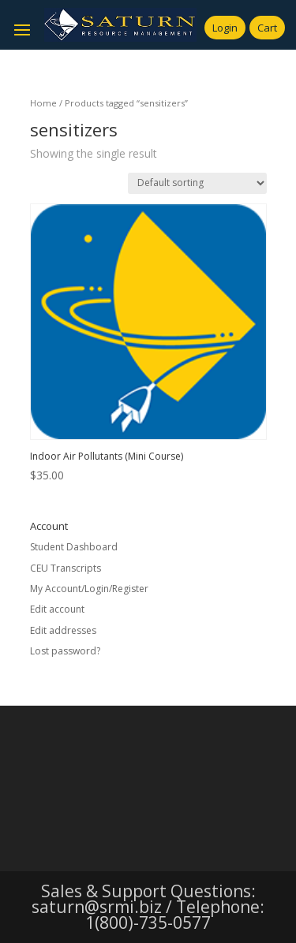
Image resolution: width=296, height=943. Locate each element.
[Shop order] (197, 183)
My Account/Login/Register (89, 588)
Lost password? (65, 651)
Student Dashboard (74, 547)
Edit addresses (63, 630)
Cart (267, 27)
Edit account (57, 609)
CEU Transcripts (65, 568)
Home (43, 103)
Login (225, 27)
